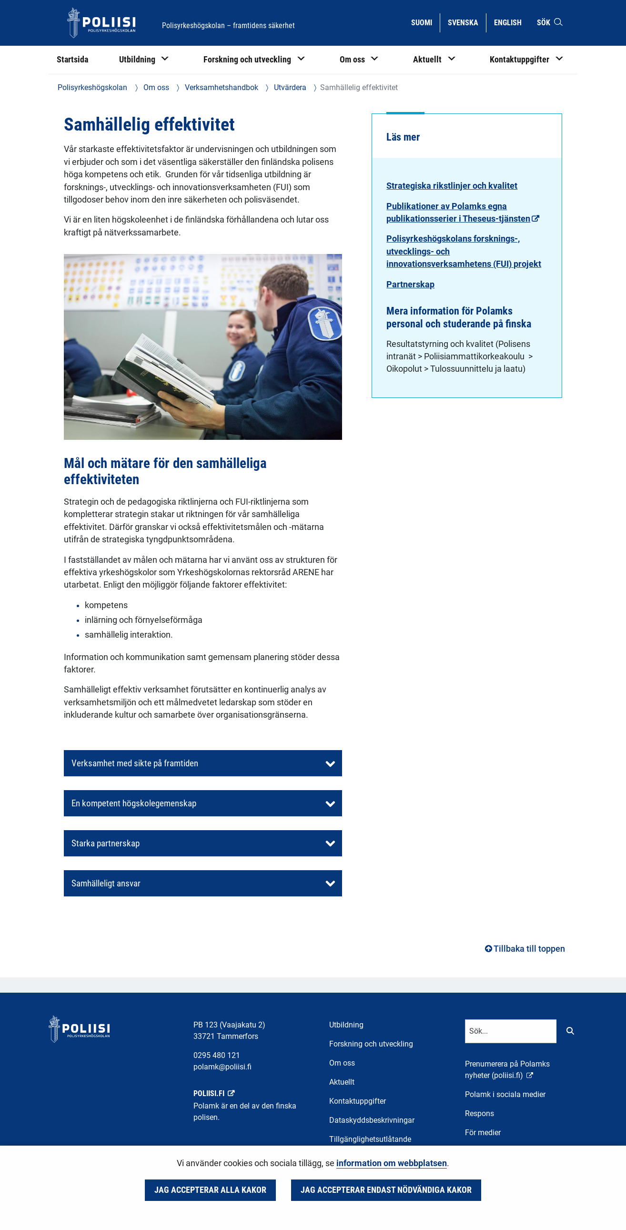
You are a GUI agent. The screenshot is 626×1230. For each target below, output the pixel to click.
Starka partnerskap (105, 843)
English (511, 22)
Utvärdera (289, 87)
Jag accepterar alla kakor (210, 1190)
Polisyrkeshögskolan (92, 87)
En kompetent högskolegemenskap (133, 803)
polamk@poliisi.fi (222, 1066)
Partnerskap (410, 284)
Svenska (466, 22)
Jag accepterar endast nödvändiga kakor (386, 1190)
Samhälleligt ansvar (106, 883)
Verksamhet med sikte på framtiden (134, 763)
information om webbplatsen (391, 1163)
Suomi (425, 22)
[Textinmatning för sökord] (511, 1031)
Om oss (155, 87)
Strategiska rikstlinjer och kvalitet (451, 186)
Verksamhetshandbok (220, 87)
